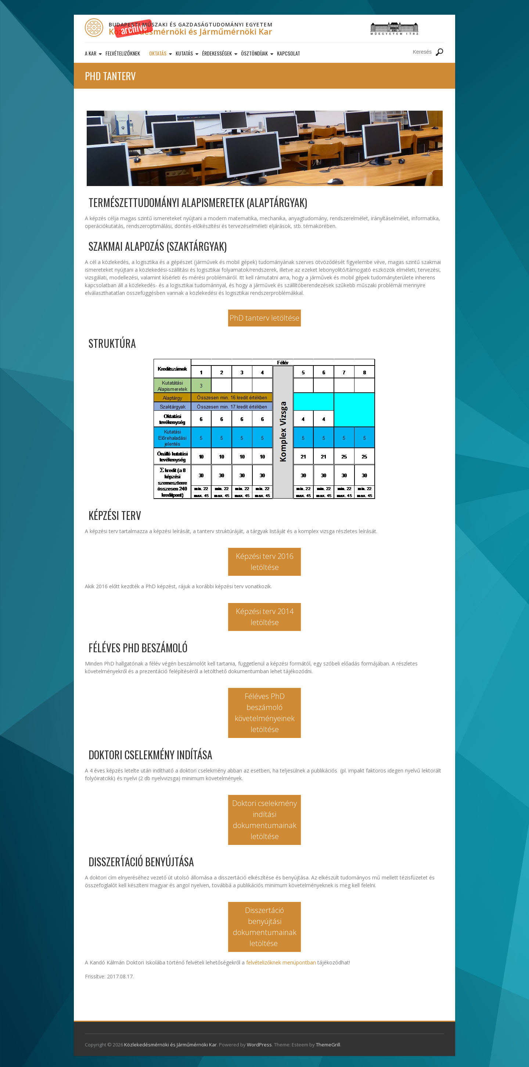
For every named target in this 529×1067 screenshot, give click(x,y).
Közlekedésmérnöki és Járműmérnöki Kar (190, 31)
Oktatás (157, 53)
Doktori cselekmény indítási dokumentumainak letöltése (264, 819)
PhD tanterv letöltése (264, 318)
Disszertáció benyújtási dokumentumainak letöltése (264, 926)
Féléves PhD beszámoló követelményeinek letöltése (265, 712)
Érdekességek (217, 53)
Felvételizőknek (122, 53)
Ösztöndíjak (254, 53)
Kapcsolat (288, 53)
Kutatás (184, 53)
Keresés (439, 52)
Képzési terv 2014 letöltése (265, 616)
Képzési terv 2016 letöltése (265, 561)
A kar (90, 53)
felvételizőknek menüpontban (281, 962)
